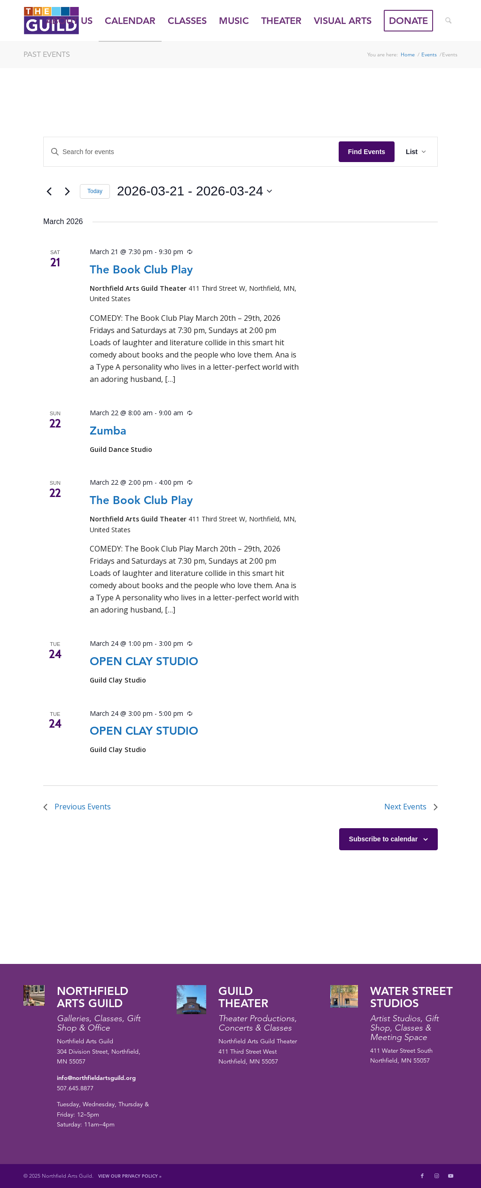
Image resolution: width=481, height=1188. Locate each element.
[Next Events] (67, 191)
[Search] (448, 20)
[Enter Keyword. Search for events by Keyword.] (191, 152)
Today (94, 191)
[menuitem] (69, 20)
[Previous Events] (48, 191)
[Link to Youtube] (450, 1176)
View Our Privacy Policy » (130, 1176)
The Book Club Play (141, 269)
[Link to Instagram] (436, 1176)
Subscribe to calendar (383, 839)
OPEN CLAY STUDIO (144, 661)
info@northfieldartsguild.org (96, 1077)
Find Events (366, 151)
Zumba (108, 430)
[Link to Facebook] (422, 1176)
